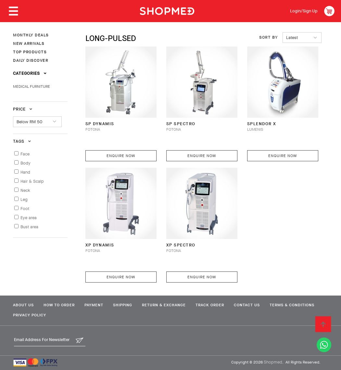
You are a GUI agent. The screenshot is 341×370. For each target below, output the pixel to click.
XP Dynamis (99, 245)
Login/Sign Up (304, 11)
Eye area (28, 217)
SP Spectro (181, 123)
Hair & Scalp (32, 181)
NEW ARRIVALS (28, 43)
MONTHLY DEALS (31, 35)
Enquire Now (121, 155)
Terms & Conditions (292, 305)
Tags (22, 141)
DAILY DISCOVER (30, 60)
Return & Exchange (164, 305)
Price (22, 109)
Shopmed (273, 362)
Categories (30, 73)
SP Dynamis (99, 123)
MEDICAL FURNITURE (31, 86)
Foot (24, 208)
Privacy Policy (29, 315)
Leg (24, 199)
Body (25, 163)
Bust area (29, 227)
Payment (93, 305)
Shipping (122, 305)
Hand (25, 172)
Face (25, 154)
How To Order (59, 305)
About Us (23, 305)
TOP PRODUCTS (29, 52)
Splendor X (261, 123)
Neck (25, 190)
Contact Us (247, 305)
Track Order (210, 305)
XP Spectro (181, 245)
